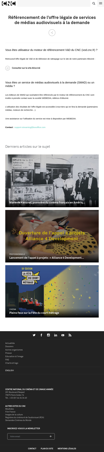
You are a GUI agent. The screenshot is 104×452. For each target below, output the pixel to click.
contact (32, 448)
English (9, 370)
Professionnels (17, 254)
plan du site (47, 448)
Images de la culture (14, 414)
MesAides (9, 409)
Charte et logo (11, 363)
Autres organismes (14, 349)
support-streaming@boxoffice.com (29, 127)
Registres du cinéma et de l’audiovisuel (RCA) (24, 417)
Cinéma (12, 199)
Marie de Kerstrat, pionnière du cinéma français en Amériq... (47, 202)
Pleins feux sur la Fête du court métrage (34, 312)
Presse (8, 353)
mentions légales (67, 448)
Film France (10, 412)
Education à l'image (14, 356)
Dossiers (9, 346)
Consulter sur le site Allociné (26, 68)
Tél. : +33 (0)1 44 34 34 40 (16, 398)
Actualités (10, 343)
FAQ (7, 359)
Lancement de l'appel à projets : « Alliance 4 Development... (46, 257)
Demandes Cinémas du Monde (18, 420)
